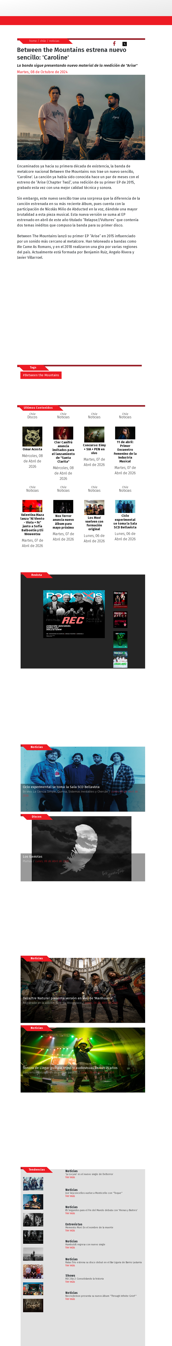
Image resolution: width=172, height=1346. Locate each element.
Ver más (70, 1177)
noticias (54, 41)
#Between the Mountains (41, 375)
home (33, 41)
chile (43, 41)
